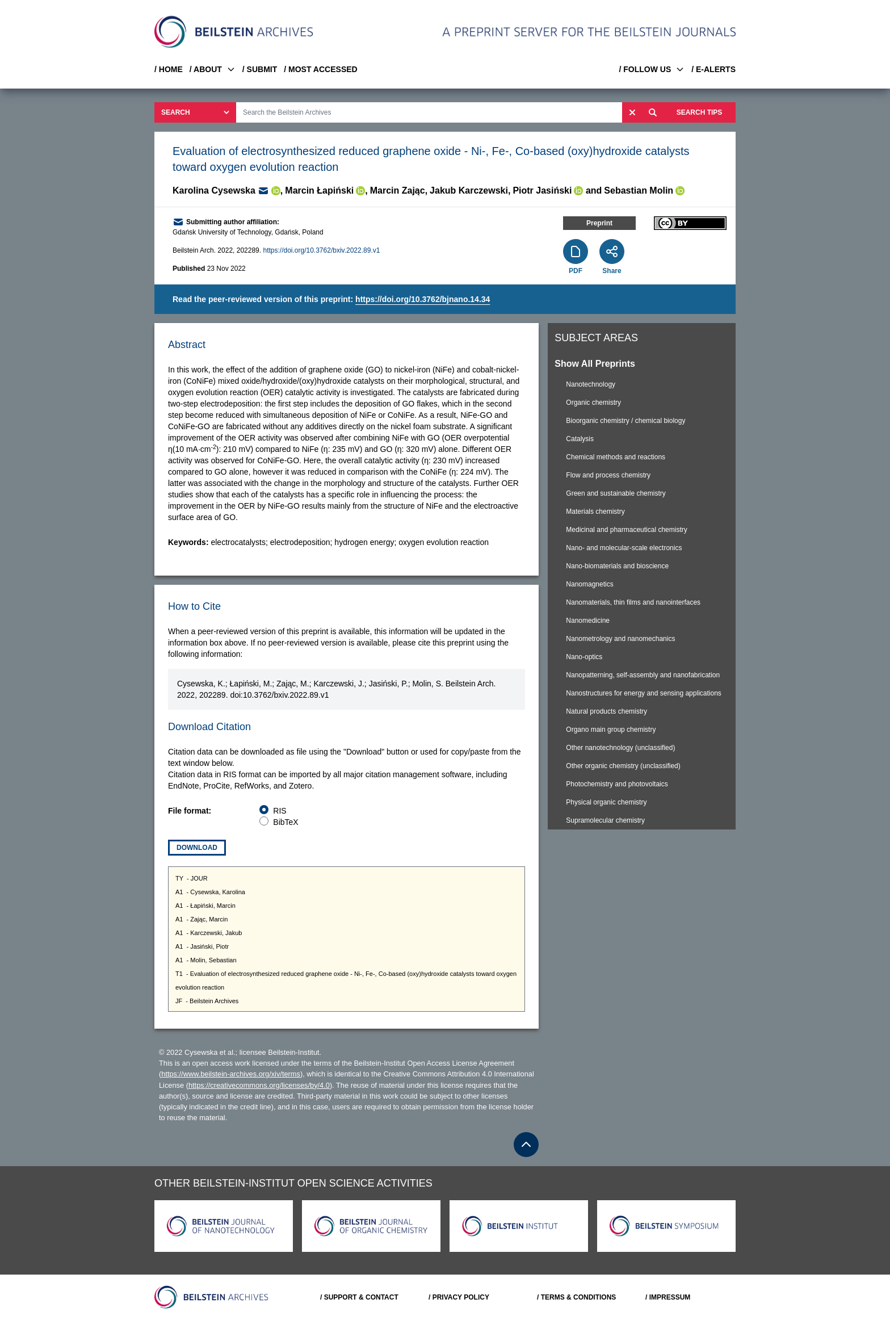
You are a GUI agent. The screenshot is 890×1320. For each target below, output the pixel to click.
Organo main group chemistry (611, 730)
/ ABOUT (213, 69)
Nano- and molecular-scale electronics (624, 548)
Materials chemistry (595, 512)
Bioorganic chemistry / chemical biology (625, 421)
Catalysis (580, 439)
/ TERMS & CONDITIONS (576, 1297)
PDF (575, 271)
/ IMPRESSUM (667, 1297)
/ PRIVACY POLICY (459, 1297)
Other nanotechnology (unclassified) (620, 748)
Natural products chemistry (606, 711)
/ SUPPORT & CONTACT (359, 1297)
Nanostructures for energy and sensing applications (643, 693)
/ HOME (168, 69)
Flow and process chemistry (608, 475)
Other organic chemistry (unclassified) (623, 766)
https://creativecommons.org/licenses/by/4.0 (259, 1085)
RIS (279, 810)
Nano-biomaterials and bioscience (617, 566)
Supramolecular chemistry (605, 820)
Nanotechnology (590, 384)
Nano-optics (584, 657)
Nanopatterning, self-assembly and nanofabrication (643, 675)
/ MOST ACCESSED (320, 69)
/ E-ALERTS (713, 69)
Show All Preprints (595, 363)
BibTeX (285, 822)
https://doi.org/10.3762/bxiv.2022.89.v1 (321, 250)
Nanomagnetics (589, 584)
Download (197, 848)
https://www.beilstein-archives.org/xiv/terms (230, 1074)
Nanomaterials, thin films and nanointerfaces (633, 602)
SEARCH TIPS (700, 112)
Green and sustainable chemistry (615, 493)
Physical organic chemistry (606, 802)
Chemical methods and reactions (615, 457)
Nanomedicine (588, 621)
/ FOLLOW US (652, 69)
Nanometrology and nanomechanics (620, 639)
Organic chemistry (593, 403)
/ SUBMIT (259, 69)
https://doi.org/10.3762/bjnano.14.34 (422, 299)
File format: (189, 810)
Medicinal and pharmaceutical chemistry (626, 530)
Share (611, 271)
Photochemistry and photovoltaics (616, 784)
